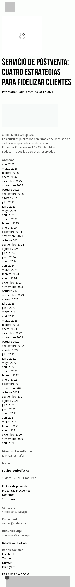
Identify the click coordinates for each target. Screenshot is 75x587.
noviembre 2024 (12, 236)
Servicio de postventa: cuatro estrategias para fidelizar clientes (36, 72)
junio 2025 (9, 206)
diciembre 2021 (12, 384)
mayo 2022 (9, 363)
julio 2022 (8, 354)
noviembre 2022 (12, 337)
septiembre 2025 (13, 194)
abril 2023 (8, 316)
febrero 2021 (10, 426)
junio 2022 (9, 358)
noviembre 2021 (12, 388)
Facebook (8, 554)
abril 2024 (8, 265)
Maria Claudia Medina (23, 92)
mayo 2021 (9, 413)
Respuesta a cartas (14, 542)
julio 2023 (8, 303)
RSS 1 (6, 574)
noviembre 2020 (12, 439)
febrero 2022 (10, 375)
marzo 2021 (10, 422)
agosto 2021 (10, 401)
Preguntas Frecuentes (16, 490)
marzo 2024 (10, 270)
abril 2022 (8, 367)
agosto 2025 (10, 198)
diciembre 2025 (12, 181)
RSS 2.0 (15, 574)
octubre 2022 (10, 341)
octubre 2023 (10, 291)
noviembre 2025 (12, 185)
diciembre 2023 (12, 282)
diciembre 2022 (12, 333)
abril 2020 (8, 443)
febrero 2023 (10, 325)
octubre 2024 (10, 240)
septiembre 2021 (13, 396)
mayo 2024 (9, 261)
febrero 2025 (10, 223)
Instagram (8, 567)
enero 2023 (9, 329)
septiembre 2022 (13, 346)
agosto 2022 (10, 350)
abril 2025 (8, 215)
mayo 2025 (9, 211)
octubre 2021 (10, 392)
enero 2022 (9, 379)
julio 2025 (8, 202)
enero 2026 (9, 177)
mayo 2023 (9, 312)
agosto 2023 (10, 299)
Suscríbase (9, 499)
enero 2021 (9, 430)
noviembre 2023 (12, 287)
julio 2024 (8, 253)
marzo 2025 (10, 219)
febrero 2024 (10, 274)
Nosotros (8, 495)
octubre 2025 (10, 189)
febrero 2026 (10, 173)
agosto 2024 (10, 249)
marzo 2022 (10, 371)
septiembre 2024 (13, 244)
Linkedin (7, 562)
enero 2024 (9, 278)
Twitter (6, 558)
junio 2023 (9, 308)
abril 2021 (8, 417)
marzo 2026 (10, 168)
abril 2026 (8, 164)
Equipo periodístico (16, 470)
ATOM (25, 574)
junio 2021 (9, 409)
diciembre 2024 (12, 232)
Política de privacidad (15, 486)
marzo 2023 (10, 320)
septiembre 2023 (13, 295)
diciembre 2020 (12, 434)
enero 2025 (9, 227)
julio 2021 (8, 405)
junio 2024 (9, 257)
